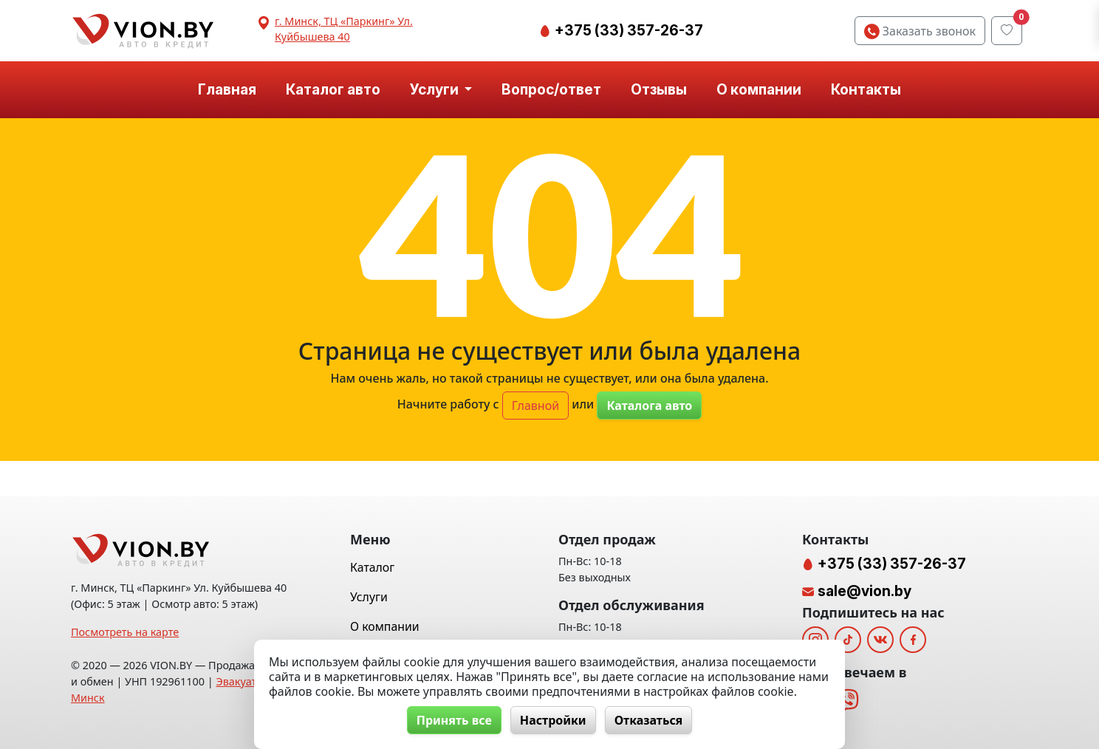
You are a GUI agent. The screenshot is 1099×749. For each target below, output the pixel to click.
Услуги (369, 597)
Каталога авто (649, 405)
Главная (227, 89)
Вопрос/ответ (551, 89)
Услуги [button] (436, 89)
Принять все (454, 720)
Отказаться (648, 720)
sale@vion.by (864, 591)
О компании (758, 89)
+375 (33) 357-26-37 (627, 30)
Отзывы (659, 89)
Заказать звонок (920, 31)
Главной (535, 405)
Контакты (866, 89)
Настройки (553, 720)
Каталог (372, 567)
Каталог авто (333, 89)
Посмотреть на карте (125, 632)
